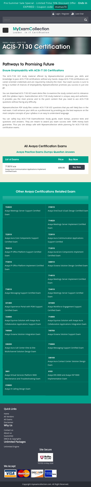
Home (5, 42)
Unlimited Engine (11, 446)
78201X (8, 248)
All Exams (8, 419)
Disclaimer (8, 422)
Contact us (8, 430)
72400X (8, 316)
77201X (8, 262)
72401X (51, 289)
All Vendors (9, 416)
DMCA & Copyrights (12, 439)
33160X (51, 303)
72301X (51, 234)
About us (8, 433)
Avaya (12, 42)
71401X (51, 275)
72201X (8, 234)
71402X (51, 220)
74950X (8, 330)
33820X (8, 344)
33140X (8, 303)
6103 (50, 371)
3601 (7, 371)
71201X (51, 248)
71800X (51, 344)
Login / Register (60, 14)
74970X (51, 330)
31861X (51, 207)
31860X (8, 385)
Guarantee (8, 436)
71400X (51, 316)
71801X (8, 289)
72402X (8, 207)
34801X (51, 262)
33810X (51, 357)
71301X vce (10, 166)
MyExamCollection (31, 30)
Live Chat (77, 14)
